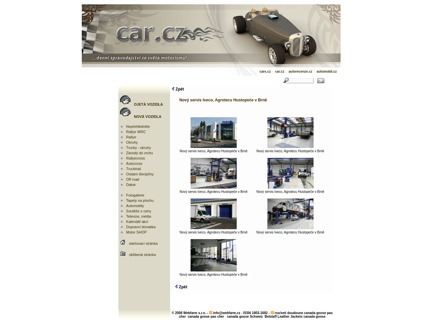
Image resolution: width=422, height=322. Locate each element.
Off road (132, 179)
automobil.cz (326, 71)
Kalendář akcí (137, 222)
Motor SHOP (136, 232)
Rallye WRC (136, 132)
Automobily (135, 206)
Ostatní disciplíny (140, 174)
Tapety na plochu (140, 200)
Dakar (131, 185)
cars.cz (265, 71)
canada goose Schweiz (245, 316)
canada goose (315, 316)
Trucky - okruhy (138, 148)
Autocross (134, 163)
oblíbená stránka (142, 255)
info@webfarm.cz (226, 313)
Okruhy (132, 142)
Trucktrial (133, 169)
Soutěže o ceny (138, 211)
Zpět (178, 89)
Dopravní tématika (141, 227)
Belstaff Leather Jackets (284, 316)
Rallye (131, 137)
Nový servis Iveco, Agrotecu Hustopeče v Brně (214, 149)
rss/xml (280, 313)
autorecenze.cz (300, 71)
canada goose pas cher (206, 316)
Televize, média (138, 216)
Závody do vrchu (139, 153)
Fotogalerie (135, 195)
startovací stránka (143, 243)
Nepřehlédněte (138, 126)
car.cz (279, 71)
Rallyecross (135, 158)
